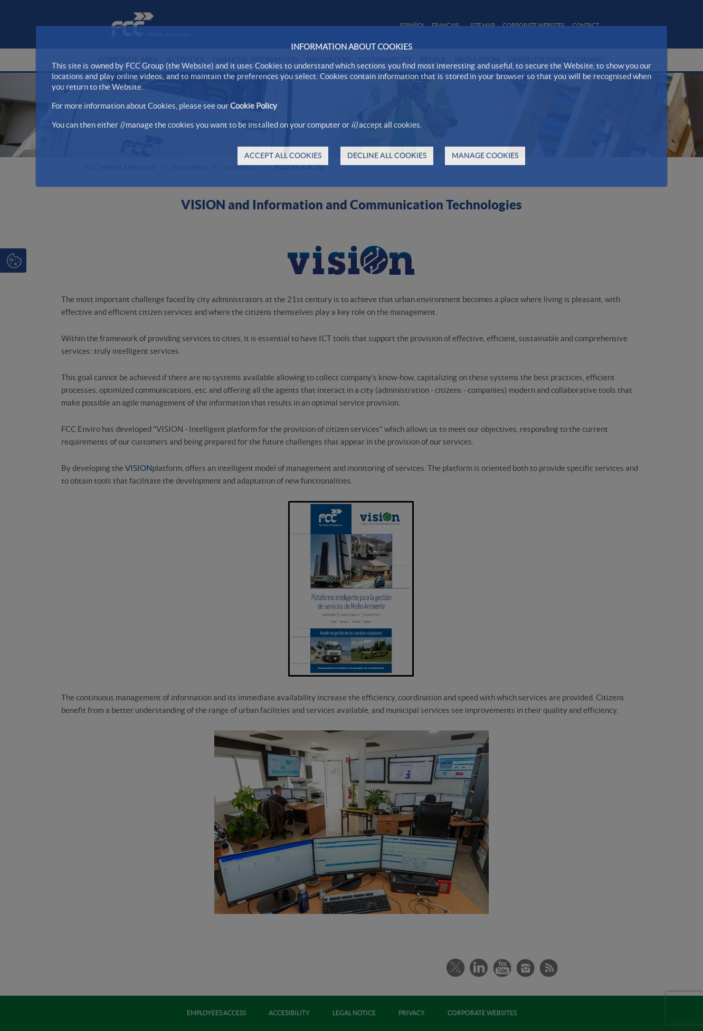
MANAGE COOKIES (485, 155)
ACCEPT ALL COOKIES (282, 155)
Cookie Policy (253, 105)
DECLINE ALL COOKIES (386, 155)
